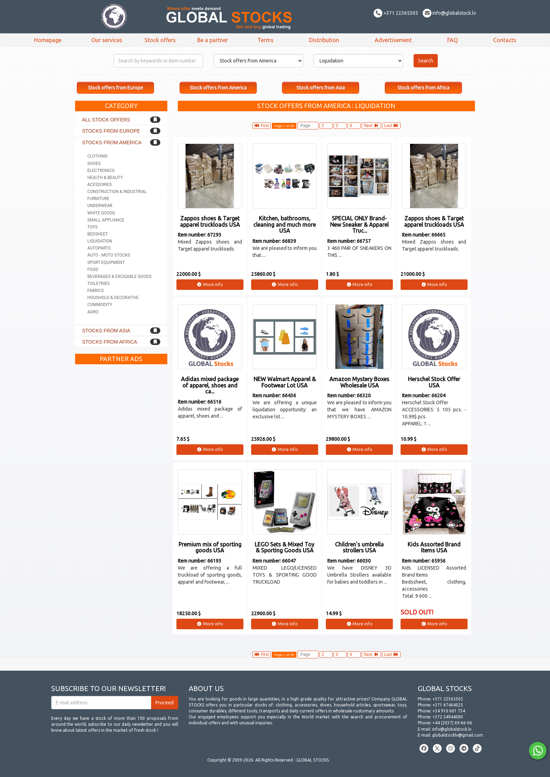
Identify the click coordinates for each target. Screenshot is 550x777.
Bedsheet (97, 234)
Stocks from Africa (109, 342)
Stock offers (160, 40)
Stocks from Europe (111, 131)
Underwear (99, 205)
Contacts (504, 40)
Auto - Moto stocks (108, 255)
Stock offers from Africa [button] (423, 88)
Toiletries (98, 283)
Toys (92, 227)
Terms (265, 40)
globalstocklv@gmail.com (457, 735)
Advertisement (393, 40)
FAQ (452, 40)
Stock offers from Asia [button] (320, 88)
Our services (106, 40)
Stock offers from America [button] (218, 88)
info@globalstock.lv (449, 13)
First (261, 125)
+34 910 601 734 (448, 711)
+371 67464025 (447, 705)
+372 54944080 (447, 717)
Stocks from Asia (106, 330)
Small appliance (105, 220)
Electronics (100, 170)
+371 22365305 (396, 13)
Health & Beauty (105, 177)
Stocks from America (111, 142)
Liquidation (99, 241)
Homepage (47, 40)
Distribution (324, 40)
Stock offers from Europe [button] (115, 88)
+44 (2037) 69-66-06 (452, 722)
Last (391, 125)
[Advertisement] (121, 473)
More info (210, 284)
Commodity (99, 304)
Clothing (97, 156)
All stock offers (106, 119)
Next (371, 125)
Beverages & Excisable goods (119, 276)
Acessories (99, 184)
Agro (93, 312)
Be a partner (212, 40)
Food (92, 269)
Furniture (98, 198)
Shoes (94, 163)
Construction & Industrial (117, 191)
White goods (101, 213)
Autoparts (98, 248)
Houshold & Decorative (113, 297)
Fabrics (95, 290)
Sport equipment (106, 262)
